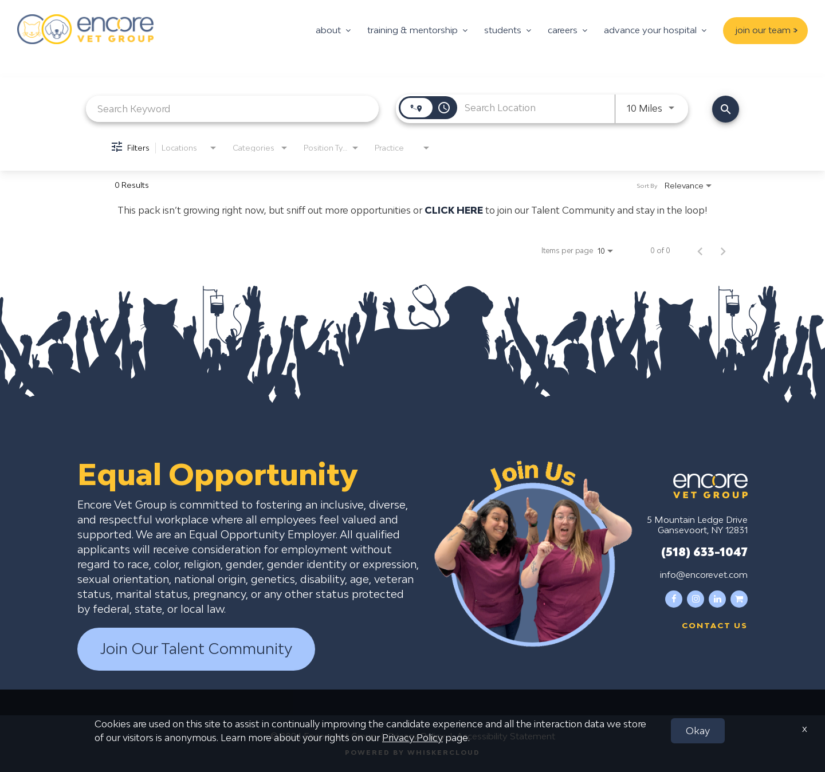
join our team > (767, 30)
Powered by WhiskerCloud (412, 752)
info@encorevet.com (704, 574)
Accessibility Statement (506, 736)
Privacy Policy (416, 736)
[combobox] (232, 108)
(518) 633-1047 (704, 551)
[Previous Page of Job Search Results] (700, 250)
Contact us (715, 625)
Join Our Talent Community (196, 648)
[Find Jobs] (725, 109)
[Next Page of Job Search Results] (723, 250)
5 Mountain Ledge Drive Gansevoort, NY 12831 (697, 524)
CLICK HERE (454, 210)
